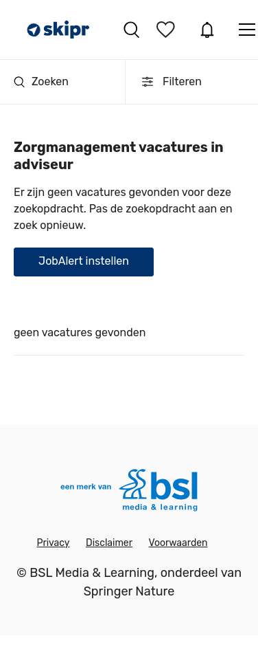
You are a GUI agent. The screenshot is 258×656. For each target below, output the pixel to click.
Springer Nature (129, 591)
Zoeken (41, 81)
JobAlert (207, 29)
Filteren (170, 82)
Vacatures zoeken (131, 29)
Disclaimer (109, 543)
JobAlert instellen (83, 260)
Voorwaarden (177, 543)
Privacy (52, 543)
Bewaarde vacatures (167, 29)
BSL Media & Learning (92, 572)
